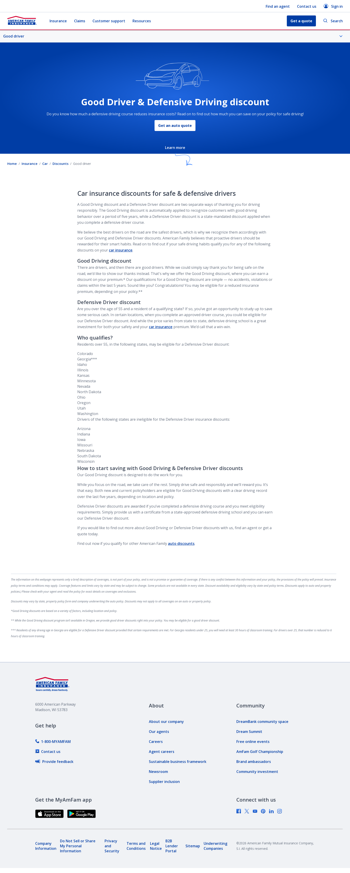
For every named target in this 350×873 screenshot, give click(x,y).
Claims (79, 20)
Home (12, 163)
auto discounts (181, 543)
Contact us (306, 6)
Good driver (173, 36)
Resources (141, 20)
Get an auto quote (175, 125)
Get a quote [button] (301, 20)
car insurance (120, 250)
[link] (53, 742)
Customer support (108, 20)
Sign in (333, 6)
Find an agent (278, 6)
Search (333, 21)
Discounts (60, 163)
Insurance (58, 20)
